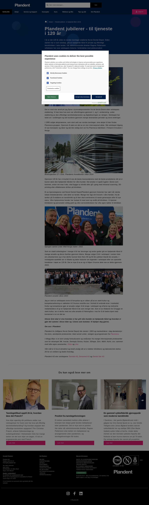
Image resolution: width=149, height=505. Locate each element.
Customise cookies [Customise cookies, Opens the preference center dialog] (53, 88)
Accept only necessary (82, 97)
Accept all (99, 97)
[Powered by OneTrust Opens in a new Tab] (100, 103)
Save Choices (51, 97)
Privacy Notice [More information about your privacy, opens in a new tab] (97, 68)
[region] (75, 77)
